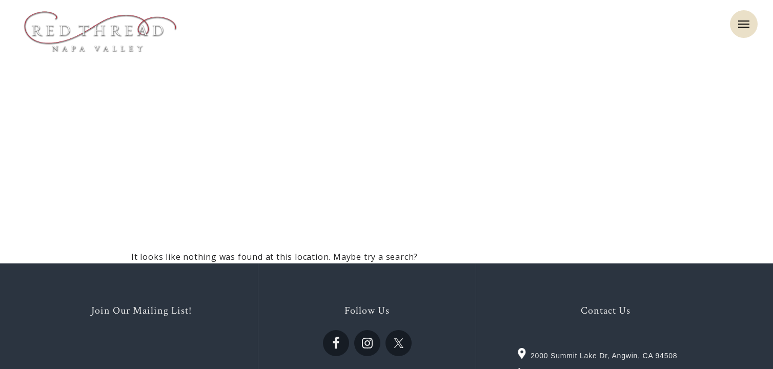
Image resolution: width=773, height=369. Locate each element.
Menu (744, 24)
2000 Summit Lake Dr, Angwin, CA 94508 (604, 356)
